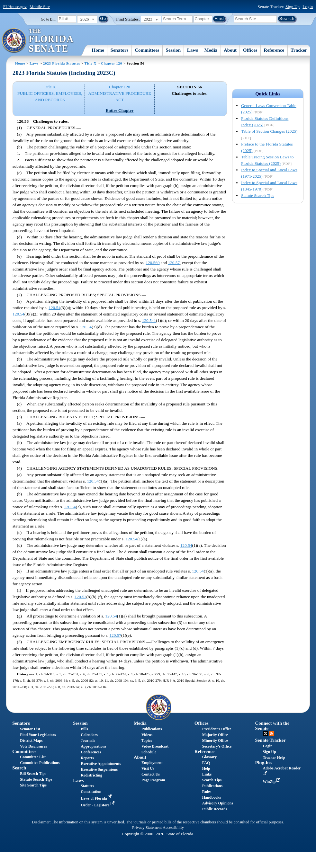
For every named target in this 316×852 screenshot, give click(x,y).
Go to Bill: (49, 19)
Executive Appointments (101, 763)
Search (19, 767)
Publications (151, 729)
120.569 (152, 262)
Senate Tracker (270, 740)
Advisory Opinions (217, 803)
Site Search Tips (33, 785)
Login (307, 6)
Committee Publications (39, 762)
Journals (88, 740)
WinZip (272, 781)
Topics (146, 740)
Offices (250, 50)
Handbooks (211, 797)
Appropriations (93, 746)
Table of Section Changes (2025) (269, 131)
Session (173, 50)
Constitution (91, 791)
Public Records (214, 809)
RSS (271, 733)
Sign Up (292, 6)
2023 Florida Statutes (61, 63)
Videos (146, 734)
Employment (152, 762)
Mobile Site (40, 6)
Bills (84, 729)
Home (98, 50)
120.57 (174, 262)
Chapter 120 (111, 63)
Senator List (30, 729)
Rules (207, 791)
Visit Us (147, 768)
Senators (120, 50)
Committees (147, 50)
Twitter (265, 733)
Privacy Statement (147, 827)
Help (206, 768)
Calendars (89, 734)
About (230, 50)
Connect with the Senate (272, 726)
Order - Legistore (98, 805)
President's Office (216, 729)
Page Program (153, 780)
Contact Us (150, 774)
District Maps (31, 740)
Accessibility (173, 827)
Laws (192, 50)
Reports (87, 758)
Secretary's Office (216, 746)
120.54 (54, 307)
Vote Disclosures (33, 746)
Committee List (33, 757)
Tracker (299, 50)
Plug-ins (263, 762)
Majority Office (215, 734)
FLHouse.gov (15, 6)
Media (211, 50)
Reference (274, 50)
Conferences (91, 752)
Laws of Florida (97, 798)
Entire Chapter (120, 110)
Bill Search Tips (33, 773)
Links (207, 774)
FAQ (206, 762)
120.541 (149, 320)
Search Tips (211, 780)
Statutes (87, 786)
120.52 (80, 596)
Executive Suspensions (99, 769)
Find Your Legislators (38, 734)
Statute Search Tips (257, 195)
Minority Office (215, 740)
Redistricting (91, 775)
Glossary (209, 757)
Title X (90, 63)
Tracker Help (274, 757)
